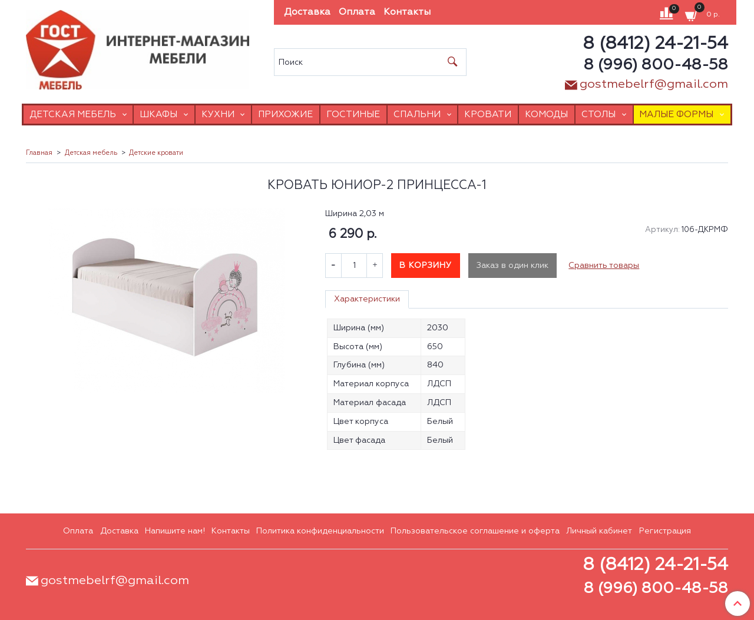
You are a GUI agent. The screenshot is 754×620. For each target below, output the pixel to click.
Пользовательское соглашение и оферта (475, 531)
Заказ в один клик (512, 265)
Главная (39, 153)
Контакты (407, 12)
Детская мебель (72, 114)
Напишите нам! (175, 531)
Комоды (546, 114)
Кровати (487, 114)
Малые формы (676, 114)
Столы (598, 114)
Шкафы (158, 114)
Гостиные (353, 114)
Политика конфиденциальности (320, 531)
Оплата (357, 12)
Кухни (217, 114)
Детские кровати (156, 153)
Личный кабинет (599, 531)
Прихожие (285, 114)
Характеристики (367, 299)
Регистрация (665, 531)
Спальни (417, 114)
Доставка (307, 12)
